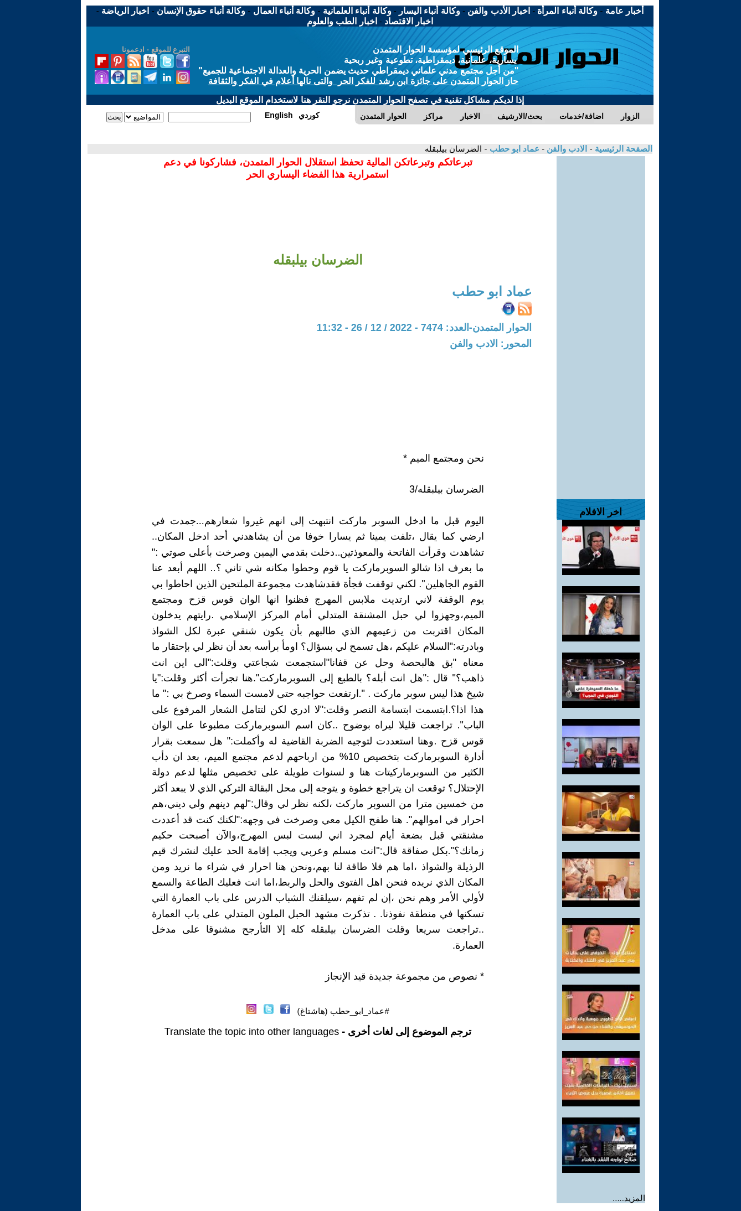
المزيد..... (629, 1198)
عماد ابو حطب (513, 148)
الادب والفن (565, 148)
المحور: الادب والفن (491, 343)
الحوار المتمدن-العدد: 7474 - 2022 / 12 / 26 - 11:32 (424, 327)
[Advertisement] (601, 322)
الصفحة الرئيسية (622, 148)
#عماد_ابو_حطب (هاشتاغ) (343, 1011)
